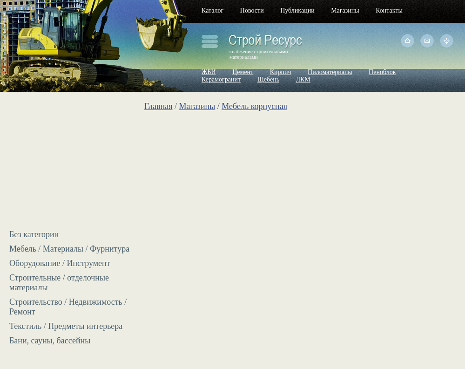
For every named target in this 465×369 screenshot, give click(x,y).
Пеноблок (382, 71)
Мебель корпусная (254, 106)
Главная (158, 106)
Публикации (297, 10)
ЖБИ (209, 71)
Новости (252, 10)
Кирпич (280, 71)
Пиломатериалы (330, 71)
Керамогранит (221, 79)
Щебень (268, 79)
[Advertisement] (67, 163)
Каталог (212, 10)
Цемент (242, 71)
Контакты (389, 10)
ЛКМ (303, 79)
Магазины (345, 10)
